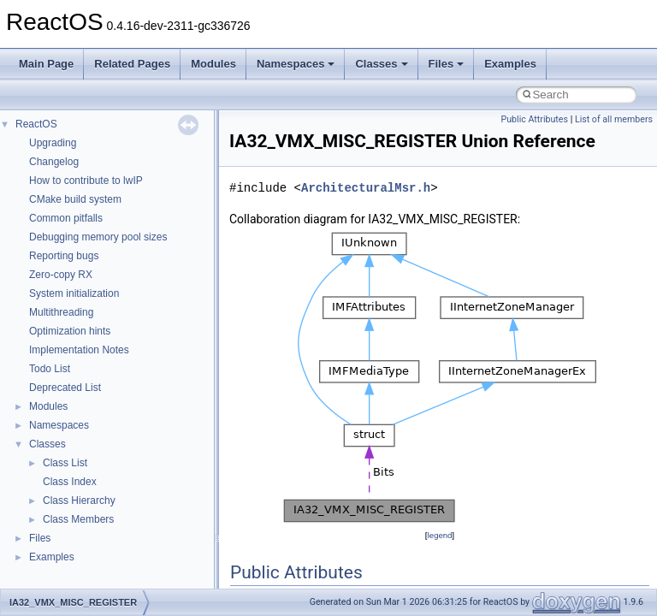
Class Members (78, 519)
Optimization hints (69, 331)
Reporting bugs (63, 256)
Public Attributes (534, 119)
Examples (510, 63)
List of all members (614, 119)
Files (447, 63)
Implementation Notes (79, 350)
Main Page (46, 63)
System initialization (74, 293)
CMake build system (75, 199)
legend (439, 535)
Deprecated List (65, 388)
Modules (213, 63)
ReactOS (36, 124)
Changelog (54, 162)
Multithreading (61, 312)
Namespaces (296, 63)
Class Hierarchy (79, 500)
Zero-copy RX (60, 275)
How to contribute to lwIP (86, 181)
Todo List (49, 369)
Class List (65, 463)
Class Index (70, 482)
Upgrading (52, 143)
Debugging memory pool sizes (98, 237)
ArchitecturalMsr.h (365, 188)
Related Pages (132, 63)
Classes (381, 63)
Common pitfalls (66, 218)
